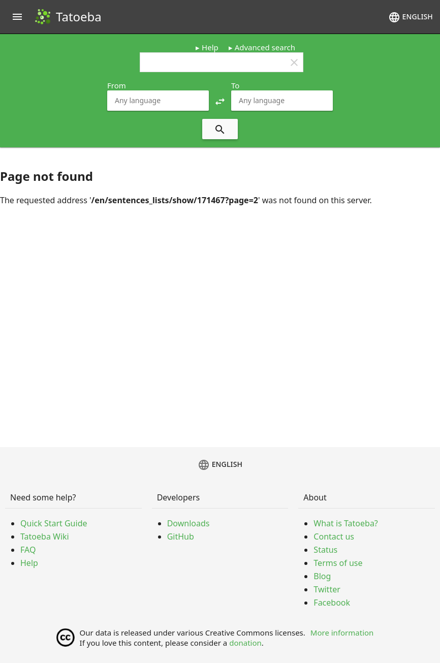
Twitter (326, 589)
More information (342, 632)
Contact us (333, 536)
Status (325, 549)
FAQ (28, 549)
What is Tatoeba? (345, 523)
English (410, 17)
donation (245, 643)
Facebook (331, 602)
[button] (220, 100)
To (235, 85)
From (116, 85)
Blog (322, 576)
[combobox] (158, 100)
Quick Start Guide (53, 523)
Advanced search (265, 47)
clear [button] (294, 62)
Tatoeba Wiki (44, 536)
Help (210, 47)
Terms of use (337, 563)
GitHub (180, 536)
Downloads (188, 523)
